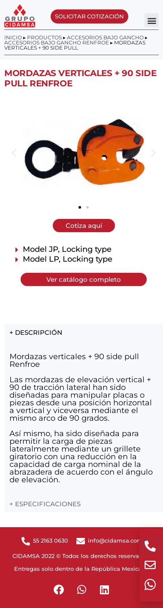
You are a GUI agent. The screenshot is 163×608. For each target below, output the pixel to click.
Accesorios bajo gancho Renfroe (56, 42)
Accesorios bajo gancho (105, 37)
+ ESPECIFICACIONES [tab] (45, 504)
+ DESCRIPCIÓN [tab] (35, 332)
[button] (152, 20)
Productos (44, 37)
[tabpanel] (83, 418)
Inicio (13, 37)
